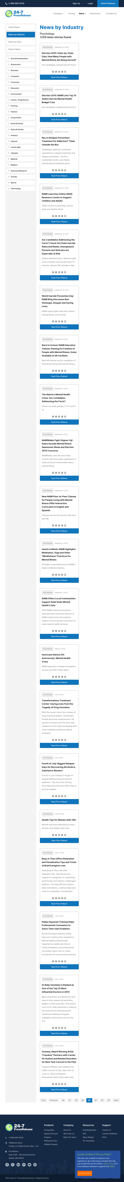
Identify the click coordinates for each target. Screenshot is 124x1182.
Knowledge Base (89, 1130)
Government (16, 118)
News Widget (88, 1137)
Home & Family (17, 124)
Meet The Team (69, 1137)
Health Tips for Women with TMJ (59, 820)
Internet (14, 141)
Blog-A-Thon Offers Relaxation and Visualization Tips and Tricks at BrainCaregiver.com (59, 862)
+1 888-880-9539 (14, 4)
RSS (84, 1134)
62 (102, 1100)
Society (14, 177)
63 (109, 1100)
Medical (14, 159)
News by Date (14, 42)
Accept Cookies (84, 1173)
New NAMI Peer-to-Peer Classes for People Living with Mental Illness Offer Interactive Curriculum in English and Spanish (59, 504)
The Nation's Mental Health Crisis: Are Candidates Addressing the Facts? (56, 398)
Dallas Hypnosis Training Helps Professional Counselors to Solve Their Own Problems (58, 925)
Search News (14, 49)
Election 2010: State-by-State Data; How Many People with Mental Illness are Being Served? (59, 56)
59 (82, 1100)
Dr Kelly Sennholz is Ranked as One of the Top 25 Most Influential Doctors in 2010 (58, 988)
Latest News (14, 27)
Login (90, 3)
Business (14, 70)
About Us (67, 1130)
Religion (14, 165)
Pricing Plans (49, 1130)
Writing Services (50, 1141)
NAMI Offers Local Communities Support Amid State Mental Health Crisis (59, 602)
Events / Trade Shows (20, 100)
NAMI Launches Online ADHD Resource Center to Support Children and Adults (57, 197)
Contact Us (111, 14)
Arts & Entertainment (19, 59)
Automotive (15, 64)
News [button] (82, 14)
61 (96, 1100)
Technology (16, 189)
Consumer (15, 82)
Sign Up (76, 3)
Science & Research (19, 171)
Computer (15, 76)
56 (63, 1100)
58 (76, 1100)
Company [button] (58, 14)
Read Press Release (59, 77)
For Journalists (88, 1141)
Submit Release (108, 3)
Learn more (108, 1163)
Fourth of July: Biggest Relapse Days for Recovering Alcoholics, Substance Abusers (59, 767)
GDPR (112, 1166)
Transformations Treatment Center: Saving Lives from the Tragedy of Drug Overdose (57, 704)
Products (49, 1125)
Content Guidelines (109, 1134)
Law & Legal (15, 147)
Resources (88, 1125)
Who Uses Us (68, 1134)
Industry (14, 135)
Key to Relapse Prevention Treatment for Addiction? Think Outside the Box (58, 141)
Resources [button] (95, 14)
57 (70, 1100)
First (44, 1100)
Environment (16, 94)
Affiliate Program (50, 1144)
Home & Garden (17, 129)
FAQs (104, 1137)
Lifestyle (14, 153)
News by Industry (16, 35)
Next (116, 1100)
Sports (13, 183)
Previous (54, 1100)
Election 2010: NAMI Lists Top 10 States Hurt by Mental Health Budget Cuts (59, 99)
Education (15, 88)
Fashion (14, 112)
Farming (14, 106)
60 (89, 1100)
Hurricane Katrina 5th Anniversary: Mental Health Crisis (56, 658)
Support (106, 1125)
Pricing (71, 14)
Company (68, 1125)
